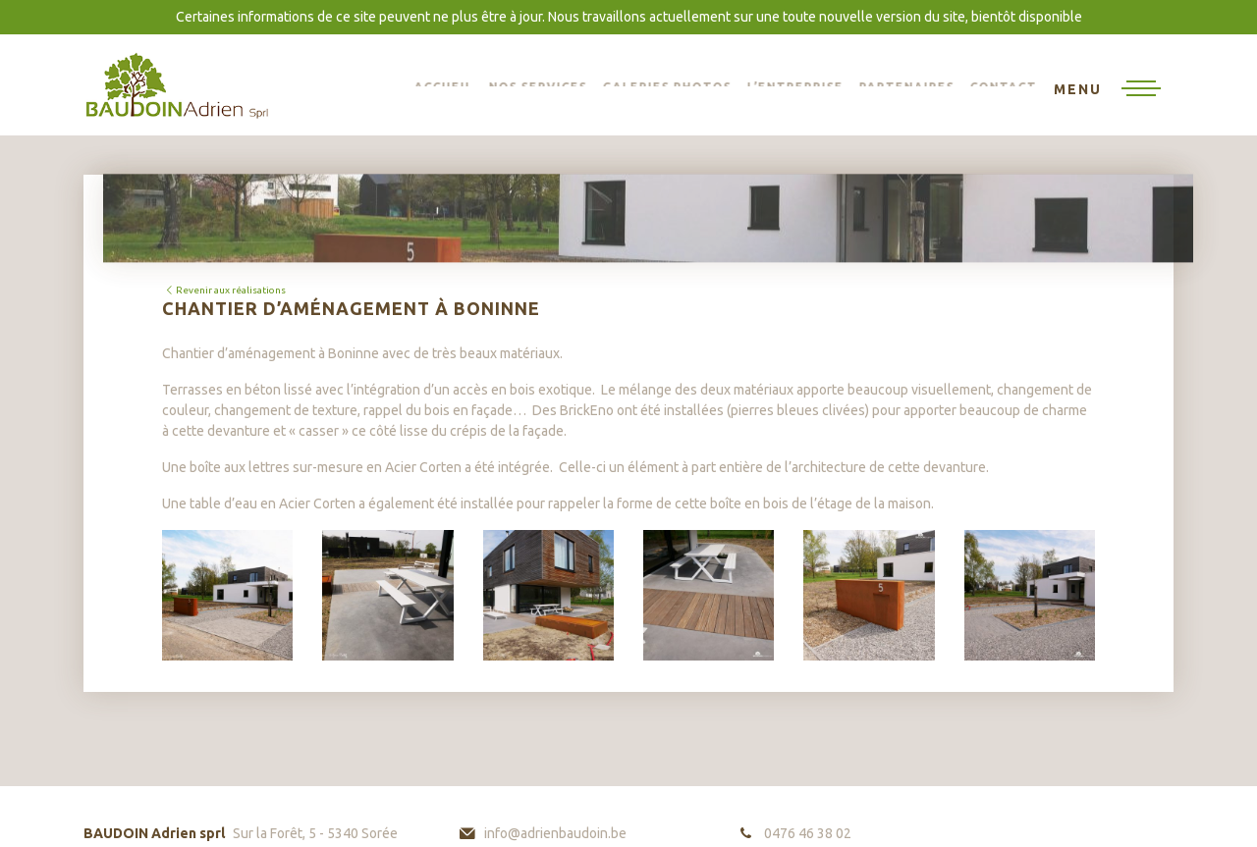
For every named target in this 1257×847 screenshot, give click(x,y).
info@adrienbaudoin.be (555, 833)
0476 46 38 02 (807, 833)
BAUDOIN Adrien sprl (176, 85)
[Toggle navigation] (1107, 90)
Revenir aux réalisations (224, 290)
